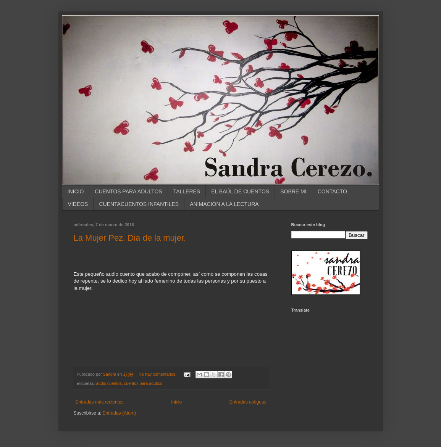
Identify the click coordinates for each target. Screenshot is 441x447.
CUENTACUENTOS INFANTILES (139, 204)
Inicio (176, 402)
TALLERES (186, 191)
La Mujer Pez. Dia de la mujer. (130, 238)
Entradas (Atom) (119, 413)
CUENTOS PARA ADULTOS (128, 191)
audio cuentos (109, 383)
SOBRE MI (293, 191)
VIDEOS (78, 204)
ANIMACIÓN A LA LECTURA (224, 204)
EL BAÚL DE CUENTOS (240, 191)
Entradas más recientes (100, 402)
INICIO (76, 191)
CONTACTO (332, 191)
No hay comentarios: (158, 374)
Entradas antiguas (248, 402)
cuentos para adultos (143, 383)
